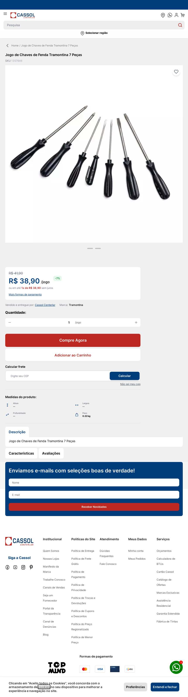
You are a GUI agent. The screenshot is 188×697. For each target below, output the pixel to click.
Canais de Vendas (54, 587)
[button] (94, 33)
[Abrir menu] (6, 15)
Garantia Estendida (168, 613)
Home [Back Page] (12, 45)
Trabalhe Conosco (54, 579)
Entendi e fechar (165, 687)
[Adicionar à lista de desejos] (176, 71)
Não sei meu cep (130, 384)
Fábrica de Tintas (167, 621)
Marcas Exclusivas (168, 592)
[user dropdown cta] (176, 15)
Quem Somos (51, 550)
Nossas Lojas (51, 558)
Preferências (135, 687)
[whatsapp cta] (169, 15)
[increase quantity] (136, 322)
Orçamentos (164, 550)
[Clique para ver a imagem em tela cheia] (94, 154)
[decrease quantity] (9, 322)
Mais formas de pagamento (25, 294)
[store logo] (22, 15)
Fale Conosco (108, 564)
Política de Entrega (82, 550)
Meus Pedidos (136, 558)
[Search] (180, 25)
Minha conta (136, 550)
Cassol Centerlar (45, 305)
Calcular (124, 376)
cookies (44, 687)
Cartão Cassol (165, 571)
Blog (45, 634)
